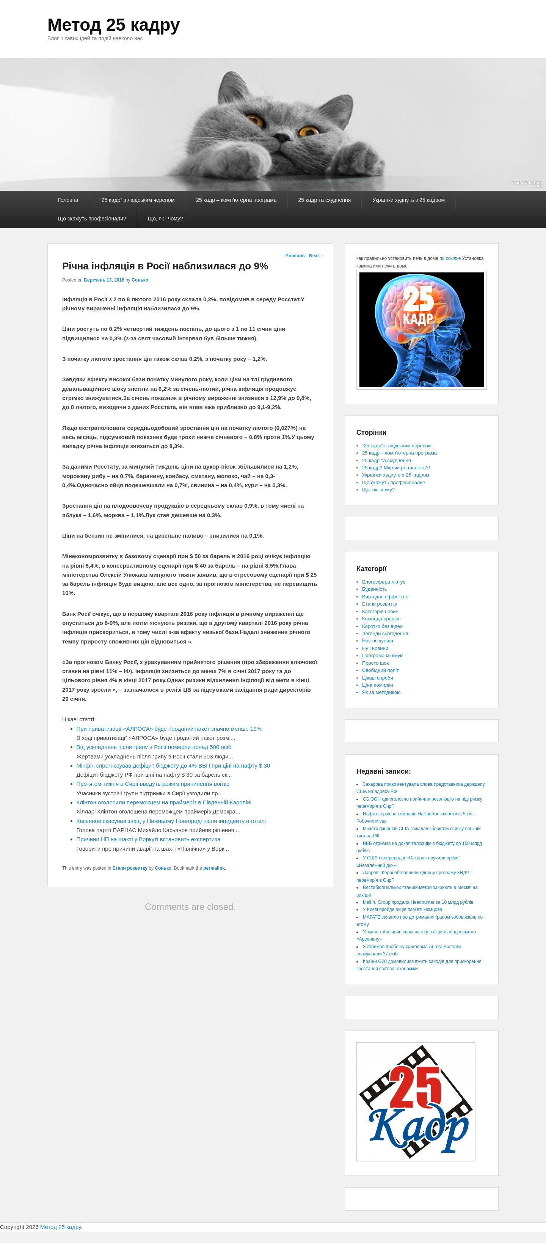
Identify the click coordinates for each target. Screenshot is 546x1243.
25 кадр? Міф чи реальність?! (396, 467)
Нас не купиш (377, 641)
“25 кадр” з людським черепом (137, 200)
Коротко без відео (382, 626)
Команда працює (381, 619)
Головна (68, 200)
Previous (291, 255)
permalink (214, 868)
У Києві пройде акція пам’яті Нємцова (402, 909)
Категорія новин (380, 611)
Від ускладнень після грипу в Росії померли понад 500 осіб (154, 747)
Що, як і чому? (165, 219)
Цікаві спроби (377, 678)
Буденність (374, 589)
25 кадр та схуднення (324, 200)
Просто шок (375, 663)
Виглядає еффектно (385, 596)
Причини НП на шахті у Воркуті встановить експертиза (149, 839)
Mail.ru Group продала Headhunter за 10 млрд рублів (418, 902)
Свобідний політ (380, 670)
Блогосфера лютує (383, 582)
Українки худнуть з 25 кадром (408, 200)
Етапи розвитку (130, 868)
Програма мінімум (382, 655)
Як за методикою (381, 692)
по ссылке (450, 258)
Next (317, 255)
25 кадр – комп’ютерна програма (236, 200)
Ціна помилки (377, 685)
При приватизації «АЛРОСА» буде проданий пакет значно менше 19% (169, 728)
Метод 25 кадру (113, 25)
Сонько (140, 280)
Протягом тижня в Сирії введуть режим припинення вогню (153, 783)
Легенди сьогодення (385, 633)
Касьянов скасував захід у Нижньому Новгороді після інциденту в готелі (171, 821)
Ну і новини (375, 648)
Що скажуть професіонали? (92, 219)
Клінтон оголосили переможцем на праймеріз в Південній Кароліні (164, 802)
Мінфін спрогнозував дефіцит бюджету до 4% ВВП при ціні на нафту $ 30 (173, 765)
